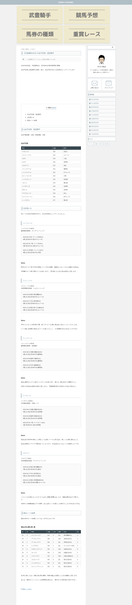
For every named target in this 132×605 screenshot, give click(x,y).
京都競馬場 (94, 83)
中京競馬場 (94, 87)
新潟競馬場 (94, 102)
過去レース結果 (32, 93)
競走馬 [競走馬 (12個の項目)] (106, 116)
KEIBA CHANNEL (66, 2)
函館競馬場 (94, 94)
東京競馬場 (94, 71)
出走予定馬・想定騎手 (34, 87)
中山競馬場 (94, 75)
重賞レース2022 (27, 561)
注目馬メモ (30, 90)
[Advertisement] (51, 62)
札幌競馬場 (94, 91)
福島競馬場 (94, 98)
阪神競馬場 (94, 79)
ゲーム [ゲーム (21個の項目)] (91, 116)
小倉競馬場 (94, 106)
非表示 (54, 80)
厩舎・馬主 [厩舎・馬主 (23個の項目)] (99, 116)
